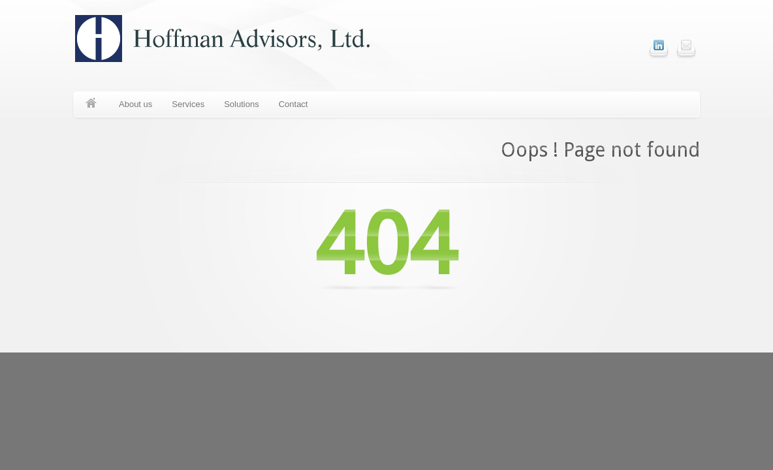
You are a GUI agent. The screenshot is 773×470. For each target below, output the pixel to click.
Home (91, 104)
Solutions (241, 104)
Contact (293, 104)
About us (135, 104)
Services (188, 104)
